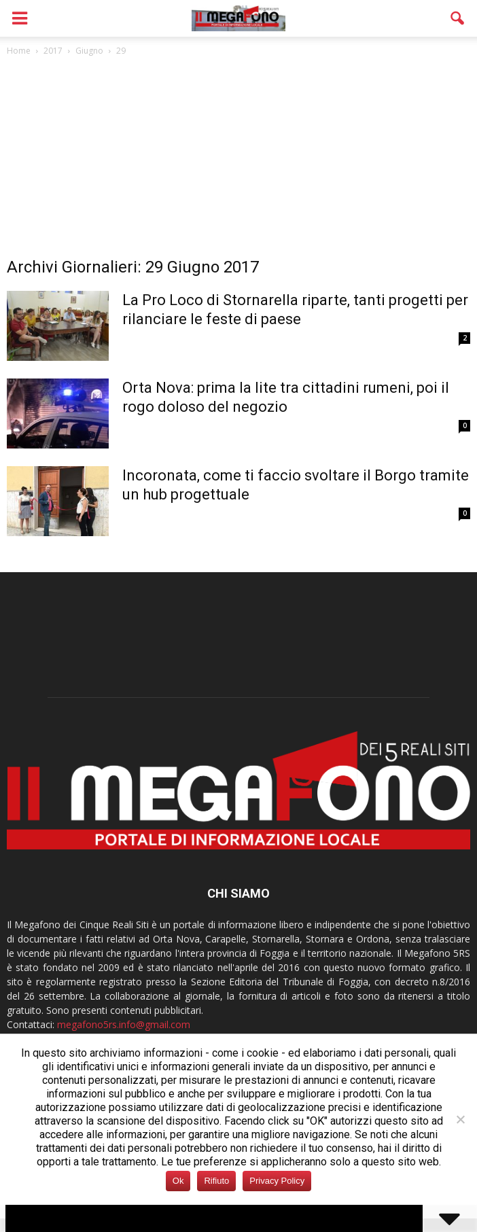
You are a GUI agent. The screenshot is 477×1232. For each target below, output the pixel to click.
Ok (178, 1181)
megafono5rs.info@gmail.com (123, 1024)
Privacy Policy (276, 1181)
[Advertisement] (238, 160)
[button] (458, 18)
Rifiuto (216, 1181)
